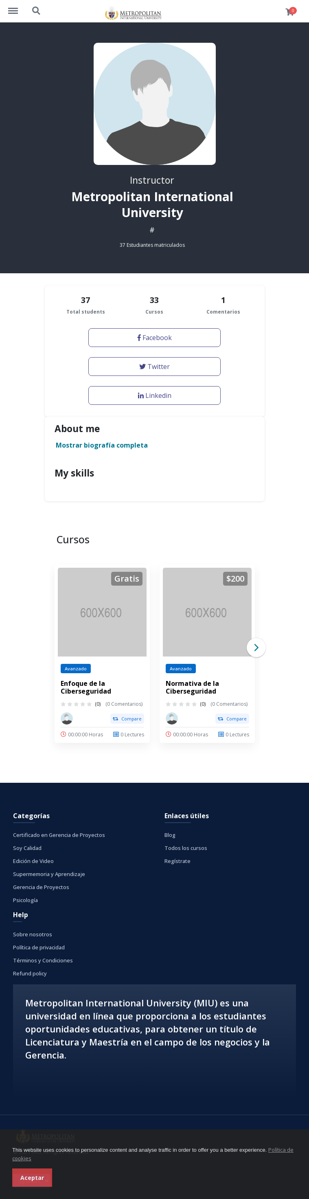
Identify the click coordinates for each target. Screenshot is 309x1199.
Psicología (25, 900)
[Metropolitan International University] (67, 718)
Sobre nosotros (32, 934)
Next (256, 647)
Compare (127, 719)
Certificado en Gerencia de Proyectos (59, 835)
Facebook (155, 337)
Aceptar (32, 1177)
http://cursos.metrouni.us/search (37, 11)
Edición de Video (33, 861)
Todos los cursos (185, 848)
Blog (169, 835)
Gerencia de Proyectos (41, 887)
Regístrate (177, 861)
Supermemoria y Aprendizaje (49, 874)
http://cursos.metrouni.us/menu (17, 6)
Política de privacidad (39, 947)
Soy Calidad (27, 848)
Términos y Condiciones (43, 960)
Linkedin (154, 395)
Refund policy (30, 973)
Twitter (154, 366)
